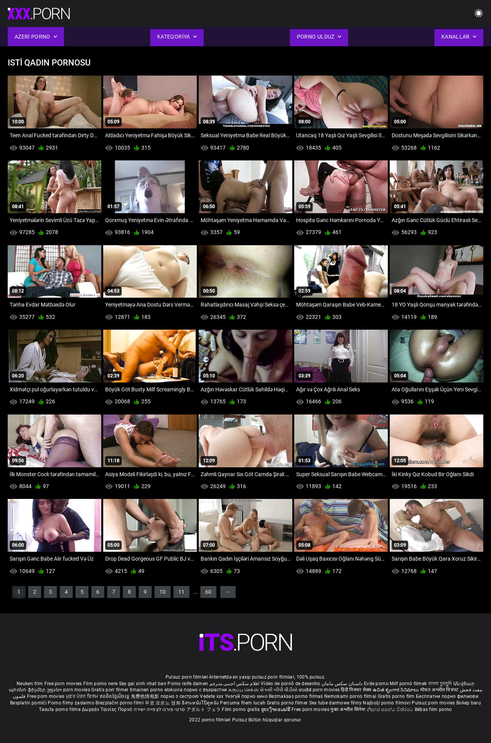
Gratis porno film (397, 696)
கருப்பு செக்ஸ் (243, 689)
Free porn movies (63, 683)
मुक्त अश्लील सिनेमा (348, 709)
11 (181, 592)
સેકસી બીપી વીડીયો (278, 689)
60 (208, 592)
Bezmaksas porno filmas (296, 696)
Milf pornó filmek (408, 683)
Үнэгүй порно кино (247, 696)
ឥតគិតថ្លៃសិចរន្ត (115, 696)
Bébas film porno (433, 709)
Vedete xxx (211, 696)
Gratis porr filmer (110, 689)
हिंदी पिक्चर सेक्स (356, 689)
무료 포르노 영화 (163, 703)
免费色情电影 (146, 696)
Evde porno (376, 683)
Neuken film (30, 683)
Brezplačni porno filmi (120, 703)
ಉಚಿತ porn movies (320, 689)
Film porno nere (100, 683)
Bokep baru (468, 703)
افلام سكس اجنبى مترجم (234, 683)
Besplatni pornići (29, 703)
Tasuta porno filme (60, 709)
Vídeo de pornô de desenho (290, 683)
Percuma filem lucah (243, 703)
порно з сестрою (180, 696)
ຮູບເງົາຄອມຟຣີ (276, 709)
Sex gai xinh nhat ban (142, 683)
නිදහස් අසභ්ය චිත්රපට (391, 709)
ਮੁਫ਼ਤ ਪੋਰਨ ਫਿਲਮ (83, 696)
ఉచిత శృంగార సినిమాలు (396, 689)
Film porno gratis (241, 709)
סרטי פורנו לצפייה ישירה (159, 709)
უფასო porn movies (69, 689)
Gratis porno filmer (288, 703)
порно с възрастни (205, 689)
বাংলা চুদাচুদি (440, 683)
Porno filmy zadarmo (72, 703)
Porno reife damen (188, 683)
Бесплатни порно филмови (447, 696)
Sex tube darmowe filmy (335, 703)
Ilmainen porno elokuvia (157, 689)
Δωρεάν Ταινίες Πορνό (107, 709)
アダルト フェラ (203, 709)
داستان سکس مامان (342, 683)
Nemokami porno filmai (351, 696)
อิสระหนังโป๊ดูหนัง (201, 703)
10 (162, 592)
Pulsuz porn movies (434, 703)
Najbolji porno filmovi (387, 703)
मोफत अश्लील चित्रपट (440, 689)
